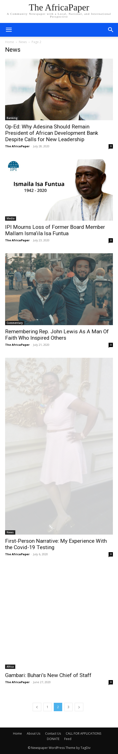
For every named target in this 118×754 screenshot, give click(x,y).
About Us (33, 733)
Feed (67, 739)
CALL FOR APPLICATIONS (83, 733)
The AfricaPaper (17, 146)
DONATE (53, 739)
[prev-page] (37, 707)
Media (11, 218)
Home (9, 42)
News (23, 42)
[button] (111, 30)
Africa (10, 666)
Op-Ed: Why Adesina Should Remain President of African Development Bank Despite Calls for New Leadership (51, 133)
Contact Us (53, 733)
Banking (12, 118)
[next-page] (79, 707)
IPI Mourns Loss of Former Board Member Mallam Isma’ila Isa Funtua (55, 230)
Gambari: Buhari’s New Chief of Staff (48, 675)
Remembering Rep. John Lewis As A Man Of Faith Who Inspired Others (57, 334)
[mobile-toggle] (9, 30)
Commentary (15, 323)
